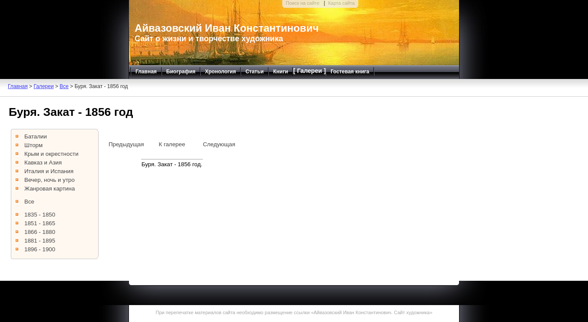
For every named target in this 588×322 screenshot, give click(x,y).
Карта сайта (341, 3)
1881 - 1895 (39, 240)
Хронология (220, 72)
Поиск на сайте (303, 3)
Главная (146, 72)
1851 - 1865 (39, 223)
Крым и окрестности (51, 154)
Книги (280, 72)
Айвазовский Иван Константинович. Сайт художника (371, 312)
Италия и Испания (48, 171)
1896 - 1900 (39, 249)
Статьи (254, 72)
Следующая (219, 144)
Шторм (33, 145)
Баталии (35, 136)
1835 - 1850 (39, 214)
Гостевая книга (349, 72)
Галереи (43, 86)
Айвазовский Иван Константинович (227, 28)
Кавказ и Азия (43, 162)
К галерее (172, 144)
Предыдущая (126, 144)
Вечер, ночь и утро (49, 180)
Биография (180, 72)
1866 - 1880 (39, 232)
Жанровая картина (49, 188)
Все (64, 86)
